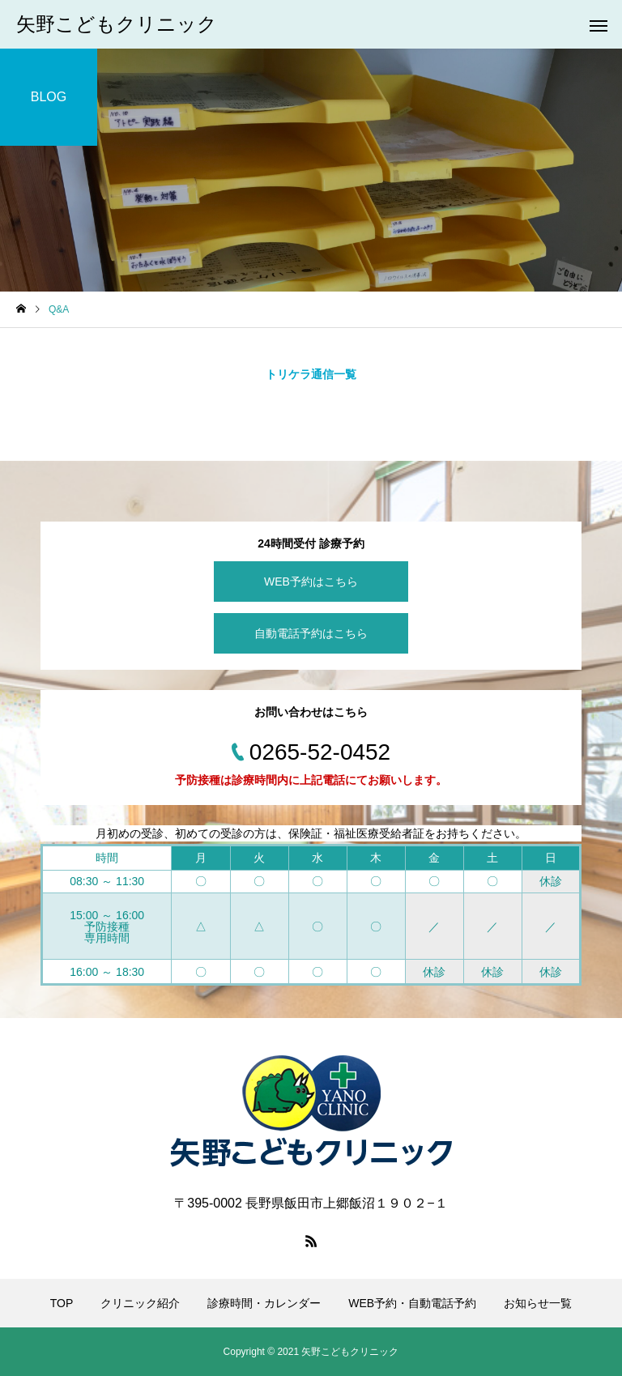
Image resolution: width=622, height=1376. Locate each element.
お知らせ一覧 (538, 1303)
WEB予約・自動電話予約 (412, 1303)
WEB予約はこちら (311, 581)
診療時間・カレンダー (264, 1303)
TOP (62, 1303)
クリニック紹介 (140, 1303)
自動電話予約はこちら (311, 633)
